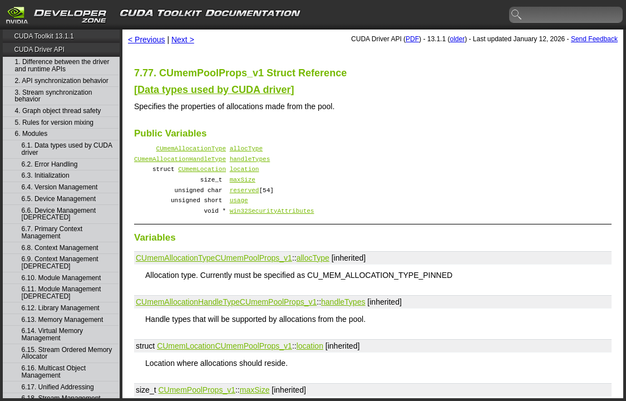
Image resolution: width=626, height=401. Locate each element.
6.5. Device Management (59, 199)
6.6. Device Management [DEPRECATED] (59, 214)
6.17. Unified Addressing (58, 387)
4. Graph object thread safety (58, 111)
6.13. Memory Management (62, 320)
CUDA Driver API (39, 49)
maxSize (242, 186)
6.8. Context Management (60, 248)
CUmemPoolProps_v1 (253, 269)
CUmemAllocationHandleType (180, 162)
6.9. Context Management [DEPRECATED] (60, 263)
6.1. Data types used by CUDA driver (67, 149)
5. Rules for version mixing (54, 122)
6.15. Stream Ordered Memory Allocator (67, 353)
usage (239, 210)
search (517, 15)
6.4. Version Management (60, 187)
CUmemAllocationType (191, 149)
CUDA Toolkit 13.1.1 (43, 36)
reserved (244, 198)
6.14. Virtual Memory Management (52, 334)
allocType (246, 149)
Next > (182, 39)
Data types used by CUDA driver (213, 89)
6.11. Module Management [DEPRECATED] (61, 293)
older (457, 39)
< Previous (146, 39)
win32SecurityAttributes (272, 222)
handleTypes (250, 162)
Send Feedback (594, 39)
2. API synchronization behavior (62, 81)
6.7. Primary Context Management (52, 232)
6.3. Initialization (46, 175)
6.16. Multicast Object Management (54, 372)
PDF (412, 39)
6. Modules (31, 134)
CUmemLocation (202, 173)
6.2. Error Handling (50, 164)
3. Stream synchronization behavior (53, 96)
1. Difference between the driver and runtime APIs (62, 65)
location (244, 173)
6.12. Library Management (61, 308)
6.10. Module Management (61, 278)
